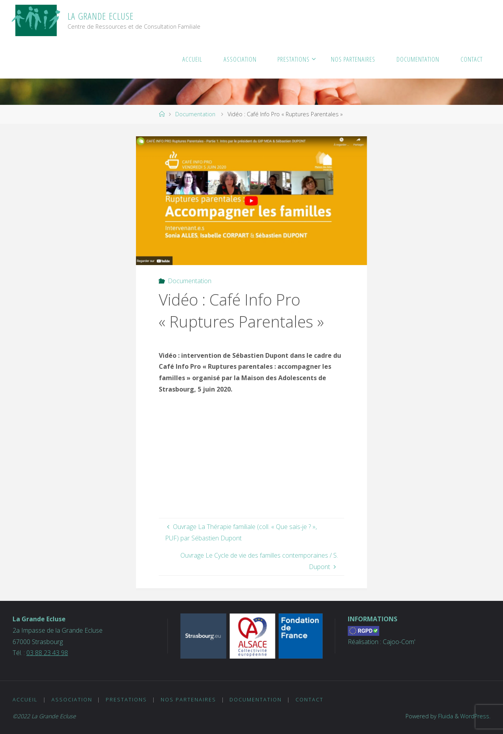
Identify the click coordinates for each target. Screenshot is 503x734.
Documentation (195, 114)
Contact (309, 699)
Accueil (25, 699)
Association (71, 699)
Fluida (445, 716)
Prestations (126, 699)
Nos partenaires (188, 699)
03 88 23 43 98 (47, 652)
